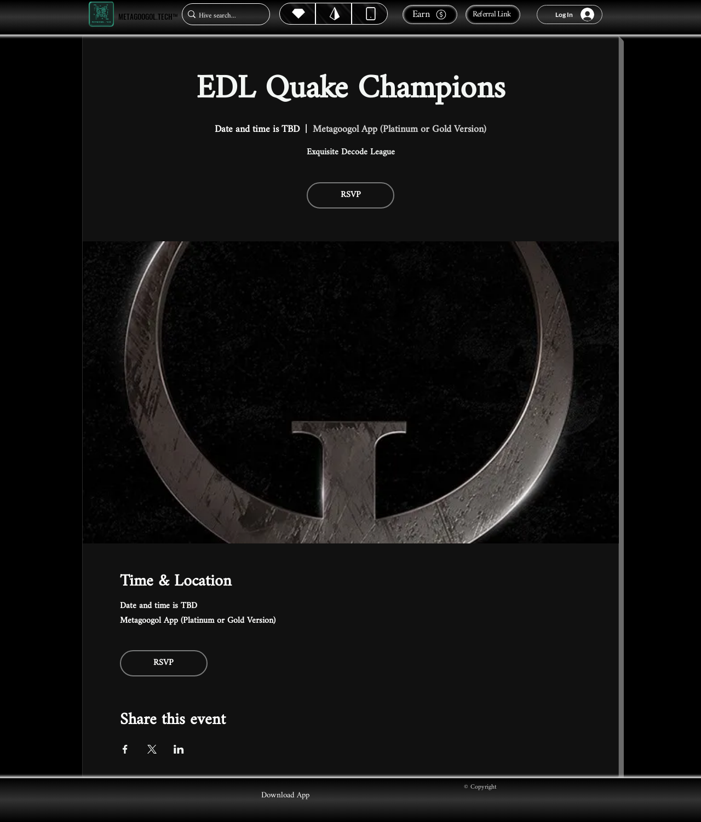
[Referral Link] (493, 14)
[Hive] (297, 14)
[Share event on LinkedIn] (179, 749)
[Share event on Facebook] (125, 749)
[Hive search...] (222, 15)
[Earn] (430, 14)
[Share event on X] (152, 749)
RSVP (351, 195)
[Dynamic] (370, 14)
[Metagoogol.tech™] (101, 14)
